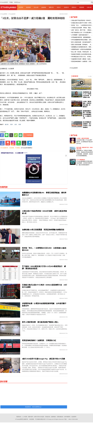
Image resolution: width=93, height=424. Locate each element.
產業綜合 (74, 7)
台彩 (15, 124)
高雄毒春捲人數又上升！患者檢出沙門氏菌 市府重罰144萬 (87, 94)
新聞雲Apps (17, 1)
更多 (89, 76)
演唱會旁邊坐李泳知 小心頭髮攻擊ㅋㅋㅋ (14, 153)
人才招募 (24, 416)
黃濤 (20, 124)
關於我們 (30, 416)
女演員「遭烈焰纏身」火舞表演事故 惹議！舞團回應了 (87, 104)
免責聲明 (74, 416)
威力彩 (6, 124)
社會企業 (89, 7)
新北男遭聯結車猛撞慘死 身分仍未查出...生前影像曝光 (87, 124)
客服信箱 (47, 416)
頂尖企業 (36, 7)
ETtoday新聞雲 (4, 1)
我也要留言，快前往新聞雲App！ (33, 407)
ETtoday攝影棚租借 (80, 159)
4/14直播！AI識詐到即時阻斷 (82, 138)
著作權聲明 (67, 416)
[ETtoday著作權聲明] (26, 147)
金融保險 (43, 7)
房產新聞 (81, 7)
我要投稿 (18, 416)
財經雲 (8, 7)
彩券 (11, 124)
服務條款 (53, 416)
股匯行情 (51, 7)
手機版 (11, 1)
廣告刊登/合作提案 (39, 416)
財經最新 (28, 7)
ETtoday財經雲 (74, 68)
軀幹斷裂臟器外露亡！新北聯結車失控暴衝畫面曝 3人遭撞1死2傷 (87, 114)
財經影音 (66, 7)
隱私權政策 (60, 416)
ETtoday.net (50, 419)
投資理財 (21, 7)
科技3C (59, 7)
